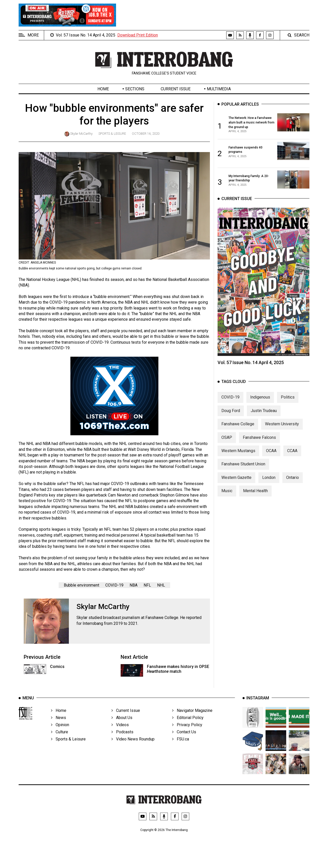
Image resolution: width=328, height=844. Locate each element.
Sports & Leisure (112, 133)
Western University (282, 433)
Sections (134, 88)
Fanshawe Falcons (259, 447)
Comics (57, 666)
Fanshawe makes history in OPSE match (178, 669)
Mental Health (255, 500)
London (268, 487)
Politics (288, 407)
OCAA (271, 460)
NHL (161, 585)
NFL (147, 585)
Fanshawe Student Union (243, 474)
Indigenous (260, 407)
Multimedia (219, 88)
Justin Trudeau (264, 420)
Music (226, 500)
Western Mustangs (238, 460)
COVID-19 (114, 585)
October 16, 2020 (145, 133)
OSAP (226, 447)
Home (103, 88)
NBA (133, 585)
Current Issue (176, 88)
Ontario (292, 487)
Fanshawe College (237, 433)
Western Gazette (236, 487)
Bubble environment (81, 585)
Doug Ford (230, 420)
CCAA (292, 460)
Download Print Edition (137, 35)
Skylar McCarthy (81, 133)
